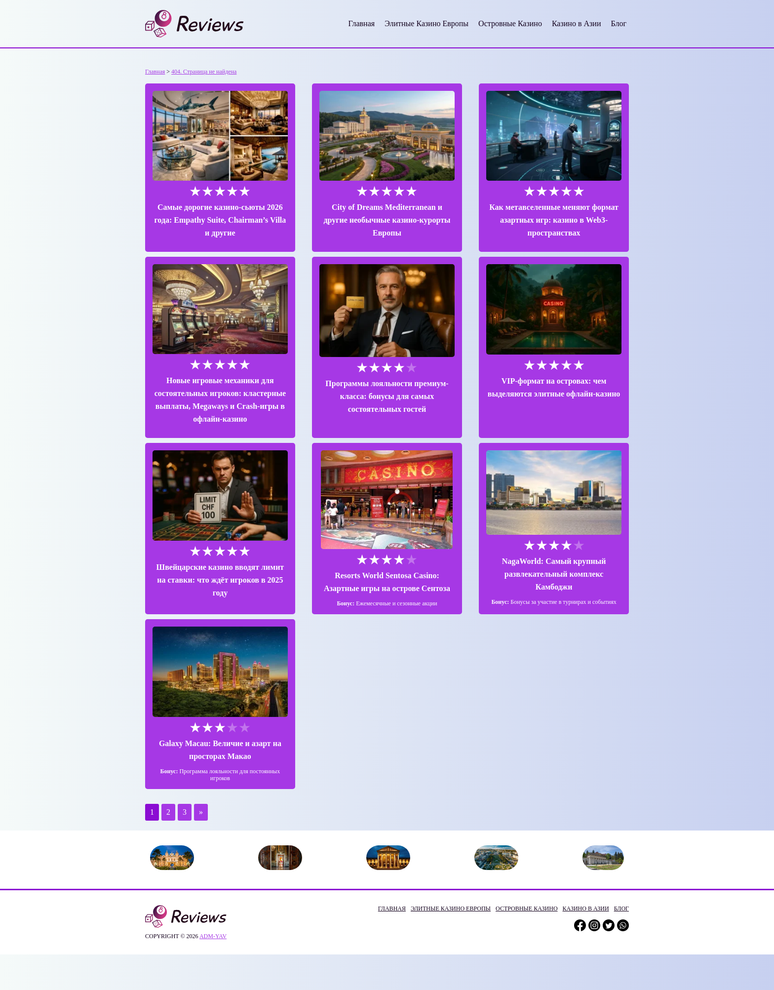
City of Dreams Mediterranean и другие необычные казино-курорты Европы (386, 220)
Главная (361, 23)
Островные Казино (510, 23)
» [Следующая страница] (201, 812)
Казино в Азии (576, 23)
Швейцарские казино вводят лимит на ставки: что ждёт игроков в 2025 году (220, 580)
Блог (618, 23)
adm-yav (213, 936)
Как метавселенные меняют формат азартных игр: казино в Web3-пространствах (554, 220)
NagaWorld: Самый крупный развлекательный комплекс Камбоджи (554, 574)
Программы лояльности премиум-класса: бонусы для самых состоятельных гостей (386, 396)
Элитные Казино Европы (426, 23)
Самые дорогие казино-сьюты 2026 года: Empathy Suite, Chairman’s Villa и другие (220, 220)
